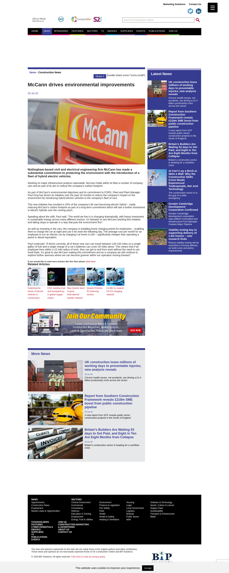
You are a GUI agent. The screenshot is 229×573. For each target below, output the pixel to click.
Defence (75, 510)
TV (102, 31)
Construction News (49, 72)
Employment (37, 508)
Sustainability (156, 510)
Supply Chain (156, 508)
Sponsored (61, 31)
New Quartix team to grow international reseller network (75, 293)
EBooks (36, 529)
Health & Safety (106, 516)
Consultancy (77, 508)
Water (153, 516)
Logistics (130, 510)
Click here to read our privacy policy (88, 556)
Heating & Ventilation (109, 519)
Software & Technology (161, 502)
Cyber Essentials (42, 526)
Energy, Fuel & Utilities (82, 519)
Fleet (101, 510)
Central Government (81, 502)
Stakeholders (40, 521)
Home (34, 31)
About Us (63, 529)
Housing (130, 502)
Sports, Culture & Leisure (162, 505)
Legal (128, 505)
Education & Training (81, 513)
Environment (105, 502)
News (47, 31)
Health (102, 513)
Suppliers (126, 31)
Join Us (62, 521)
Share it (100, 76)
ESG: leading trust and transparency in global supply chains (56, 293)
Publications (157, 31)
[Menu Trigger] (213, 8)
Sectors (92, 31)
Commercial (77, 505)
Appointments (37, 502)
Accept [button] (147, 568)
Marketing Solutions (174, 4)
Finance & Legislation (109, 505)
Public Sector (132, 516)
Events (141, 31)
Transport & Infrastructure (162, 513)
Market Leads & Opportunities (45, 510)
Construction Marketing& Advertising (73, 525)
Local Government (135, 508)
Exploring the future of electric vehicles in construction (35, 293)
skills (128, 519)
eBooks (112, 31)
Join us (173, 31)
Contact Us (195, 4)
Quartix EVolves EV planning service (94, 291)
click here (91, 261)
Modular (130, 513)
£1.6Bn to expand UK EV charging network (114, 291)
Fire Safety (104, 508)
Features (77, 31)
